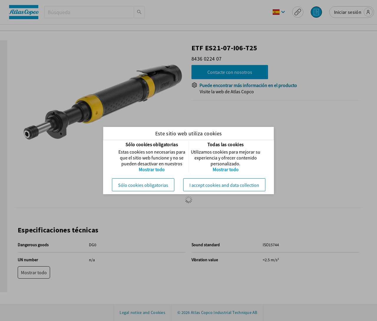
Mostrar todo (152, 169)
